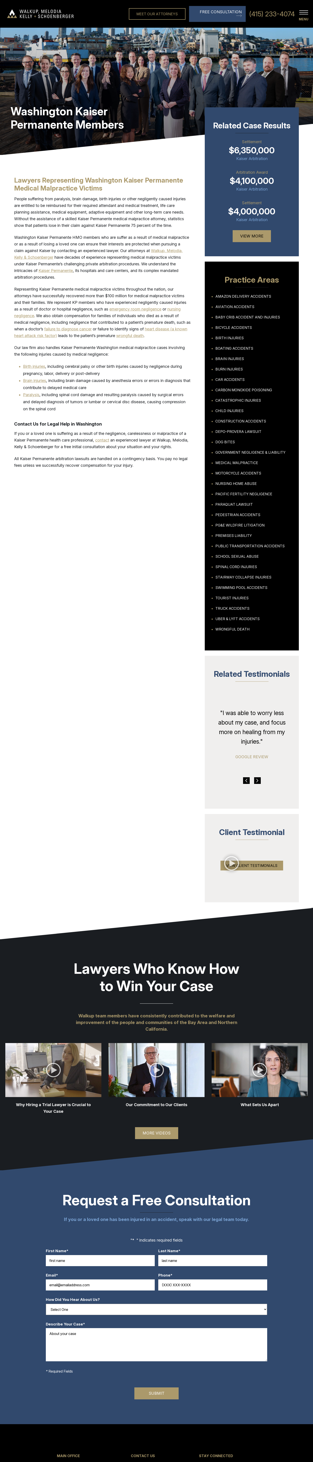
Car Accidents (230, 379)
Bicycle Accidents (233, 327)
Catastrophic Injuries (238, 400)
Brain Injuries (229, 359)
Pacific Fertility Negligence (243, 494)
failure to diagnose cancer (68, 329)
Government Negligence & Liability (250, 452)
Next (257, 780)
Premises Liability (233, 535)
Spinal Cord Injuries (236, 567)
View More (251, 236)
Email (54, 1275)
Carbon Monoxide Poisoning (243, 390)
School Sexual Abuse (237, 556)
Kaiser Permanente (56, 270)
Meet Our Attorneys (157, 14)
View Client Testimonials (251, 865)
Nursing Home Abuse (236, 483)
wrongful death (130, 335)
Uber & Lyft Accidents (237, 619)
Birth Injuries (229, 338)
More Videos (157, 1133)
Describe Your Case (67, 1324)
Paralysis (31, 394)
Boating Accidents (234, 348)
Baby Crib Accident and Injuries (247, 317)
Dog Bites (225, 442)
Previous (246, 780)
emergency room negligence (135, 309)
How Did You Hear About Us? (73, 1300)
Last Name (171, 1251)
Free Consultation (221, 12)
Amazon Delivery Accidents (243, 296)
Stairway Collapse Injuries (243, 577)
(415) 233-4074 (272, 14)
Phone (167, 1275)
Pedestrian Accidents (237, 515)
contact (102, 440)
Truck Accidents (232, 608)
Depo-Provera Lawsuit (238, 431)
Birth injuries (34, 366)
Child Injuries (229, 411)
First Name (59, 1251)
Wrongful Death (232, 629)
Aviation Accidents (234, 307)
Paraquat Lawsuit (234, 504)
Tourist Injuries (232, 598)
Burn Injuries (229, 369)
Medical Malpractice (236, 463)
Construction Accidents (240, 421)
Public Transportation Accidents (250, 546)
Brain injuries (34, 380)
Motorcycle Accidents (238, 473)
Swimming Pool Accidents (241, 587)
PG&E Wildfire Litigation (240, 525)
